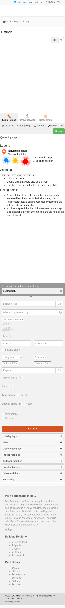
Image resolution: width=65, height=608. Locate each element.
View (32, 442)
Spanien (17, 545)
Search (32, 428)
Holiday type (32, 436)
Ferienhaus (27, 596)
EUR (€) (50, 2)
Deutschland (19, 542)
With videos (9, 418)
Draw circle (45, 117)
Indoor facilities (32, 455)
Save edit (40, 125)
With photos (10, 414)
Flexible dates (11, 349)
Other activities (32, 473)
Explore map (9, 117)
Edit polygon (24, 125)
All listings (14, 21)
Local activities (32, 467)
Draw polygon (28, 117)
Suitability (32, 479)
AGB (15, 567)
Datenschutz (19, 574)
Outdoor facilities (32, 461)
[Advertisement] (32, 78)
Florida (16, 552)
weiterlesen (31, 524)
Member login (20, 2)
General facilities (32, 448)
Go (59, 303)
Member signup (35, 2)
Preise (16, 577)
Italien (16, 548)
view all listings (32, 286)
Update (59, 131)
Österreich (18, 555)
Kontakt (17, 581)
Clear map (8, 125)
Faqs (16, 571)
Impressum (19, 584)
